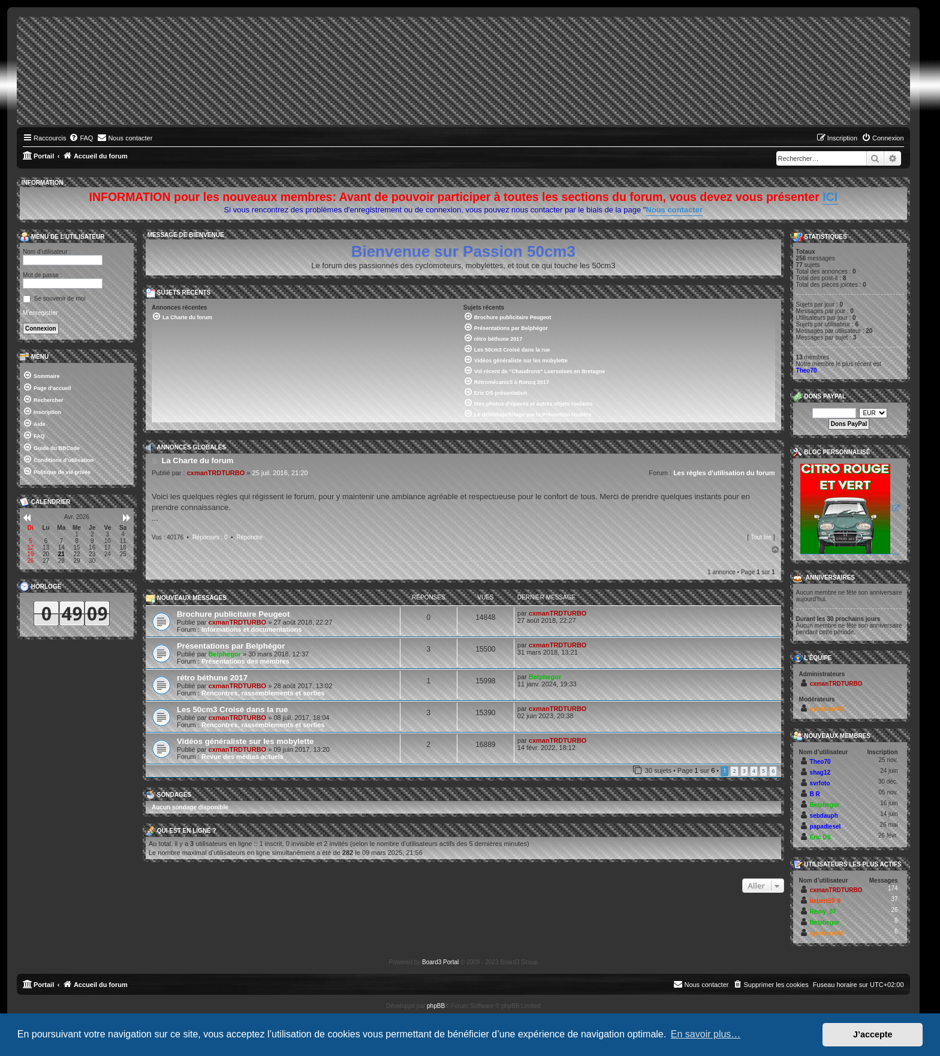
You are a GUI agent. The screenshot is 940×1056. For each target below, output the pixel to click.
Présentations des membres (245, 661)
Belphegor (225, 654)
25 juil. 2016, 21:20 (280, 472)
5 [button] (763, 771)
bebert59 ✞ (825, 901)
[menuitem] (81, 138)
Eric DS (820, 837)
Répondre (249, 537)
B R (815, 794)
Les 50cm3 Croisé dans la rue (232, 709)
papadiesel (825, 826)
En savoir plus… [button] (706, 1034)
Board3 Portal (440, 962)
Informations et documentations (251, 629)
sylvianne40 (827, 709)
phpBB (436, 1006)
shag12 (820, 772)
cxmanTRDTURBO (216, 472)
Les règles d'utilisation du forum (724, 472)
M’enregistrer (40, 313)
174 (893, 888)
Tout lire (761, 537)
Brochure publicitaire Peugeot (233, 614)
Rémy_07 (823, 911)
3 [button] (744, 771)
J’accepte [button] (873, 1034)
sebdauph (824, 815)
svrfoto (820, 783)
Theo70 (806, 370)
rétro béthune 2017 (212, 677)
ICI (829, 196)
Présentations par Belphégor (231, 645)
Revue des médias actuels (242, 756)
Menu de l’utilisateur (62, 237)
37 (894, 899)
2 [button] (734, 771)
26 (894, 910)
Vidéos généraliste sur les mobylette (245, 741)
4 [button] (753, 771)
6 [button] (773, 771)
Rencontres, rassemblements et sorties (262, 693)
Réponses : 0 (210, 537)
